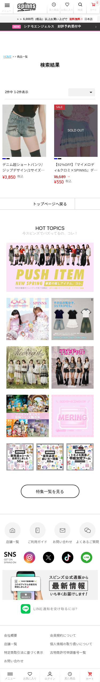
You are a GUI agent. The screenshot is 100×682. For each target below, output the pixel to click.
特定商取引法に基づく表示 (23, 652)
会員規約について (63, 635)
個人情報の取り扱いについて (71, 643)
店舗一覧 (10, 643)
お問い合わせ (13, 661)
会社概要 (10, 635)
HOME (7, 56)
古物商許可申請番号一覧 (68, 652)
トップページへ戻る (50, 204)
